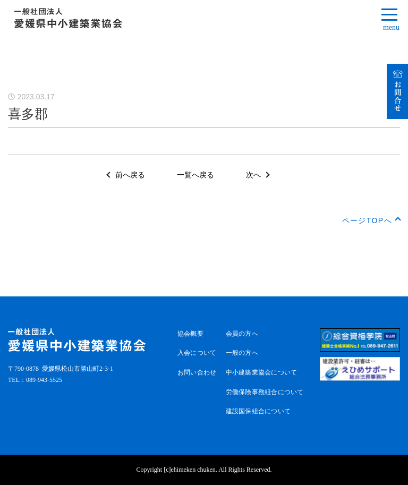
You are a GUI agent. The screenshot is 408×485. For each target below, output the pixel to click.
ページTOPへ (367, 220)
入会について (196, 352)
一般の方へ (242, 352)
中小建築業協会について (262, 372)
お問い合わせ (196, 372)
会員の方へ (242, 333)
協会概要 (190, 333)
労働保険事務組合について (265, 392)
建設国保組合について (258, 411)
